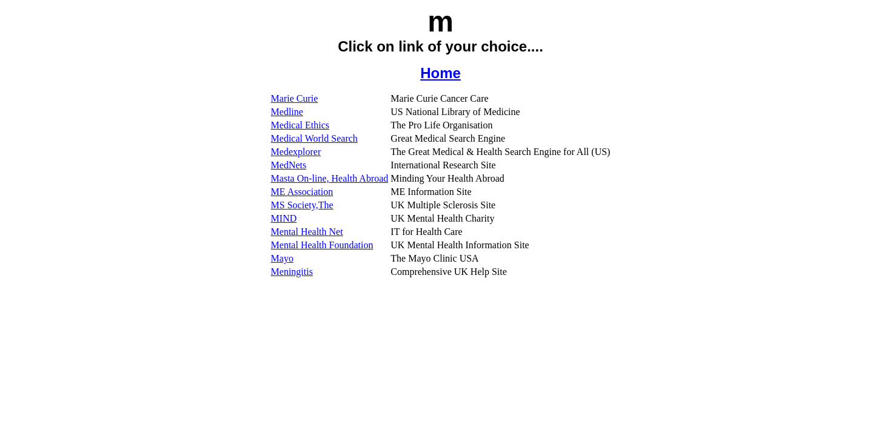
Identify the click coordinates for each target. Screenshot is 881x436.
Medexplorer (296, 152)
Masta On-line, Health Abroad (330, 178)
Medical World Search (314, 138)
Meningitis (292, 271)
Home (440, 73)
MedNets (289, 165)
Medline (287, 112)
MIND (284, 218)
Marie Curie (294, 98)
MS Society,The (302, 205)
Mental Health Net (307, 231)
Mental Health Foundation (322, 245)
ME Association (302, 192)
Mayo (282, 258)
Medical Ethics (300, 125)
